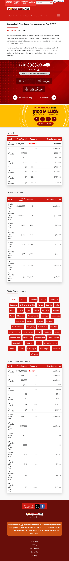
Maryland (20, 316)
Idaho (57, 305)
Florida (40, 305)
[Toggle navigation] (58, 15)
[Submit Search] (51, 2)
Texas (39, 343)
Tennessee (29, 343)
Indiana (20, 310)
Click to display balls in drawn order (34, 73)
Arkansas (22, 299)
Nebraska (49, 321)
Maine (11, 316)
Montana (40, 321)
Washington (31, 348)
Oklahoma (47, 332)
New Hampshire (17, 326)
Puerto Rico (27, 337)
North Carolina (14, 332)
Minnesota (56, 316)
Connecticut (54, 299)
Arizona (13, 299)
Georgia (49, 305)
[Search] (44, 2)
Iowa (28, 310)
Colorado (43, 299)
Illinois (11, 310)
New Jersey (31, 326)
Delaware (13, 305)
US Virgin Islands (50, 343)
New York (53, 326)
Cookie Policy (34, 548)
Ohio (38, 332)
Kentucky (45, 310)
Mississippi (20, 321)
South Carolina (53, 337)
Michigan (45, 316)
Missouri (30, 321)
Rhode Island (40, 337)
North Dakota (28, 332)
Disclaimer (34, 541)
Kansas (36, 310)
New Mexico (42, 326)
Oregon (57, 332)
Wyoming (34, 354)
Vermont (12, 348)
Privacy (34, 545)
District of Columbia (27, 305)
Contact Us (34, 552)
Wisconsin (56, 348)
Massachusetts (33, 316)
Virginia (21, 348)
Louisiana (56, 310)
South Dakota (17, 343)
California (33, 299)
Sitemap (34, 555)
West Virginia (44, 348)
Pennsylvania (15, 337)
